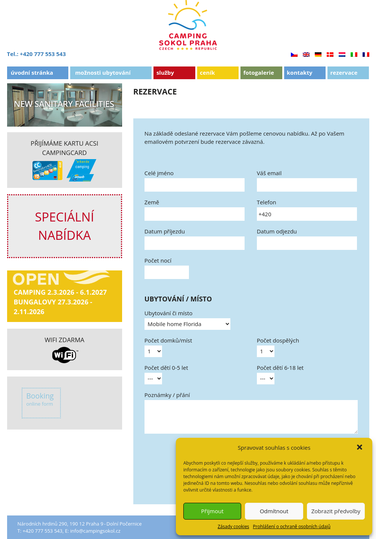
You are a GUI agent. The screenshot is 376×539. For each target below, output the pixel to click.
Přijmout (212, 511)
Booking (40, 399)
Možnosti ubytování (103, 72)
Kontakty (299, 72)
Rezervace (343, 72)
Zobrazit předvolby (335, 511)
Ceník (207, 72)
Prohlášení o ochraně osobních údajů (291, 526)
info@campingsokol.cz (95, 530)
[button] (360, 447)
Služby (165, 72)
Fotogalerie (258, 72)
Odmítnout (274, 511)
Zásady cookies (233, 526)
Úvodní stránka (32, 72)
